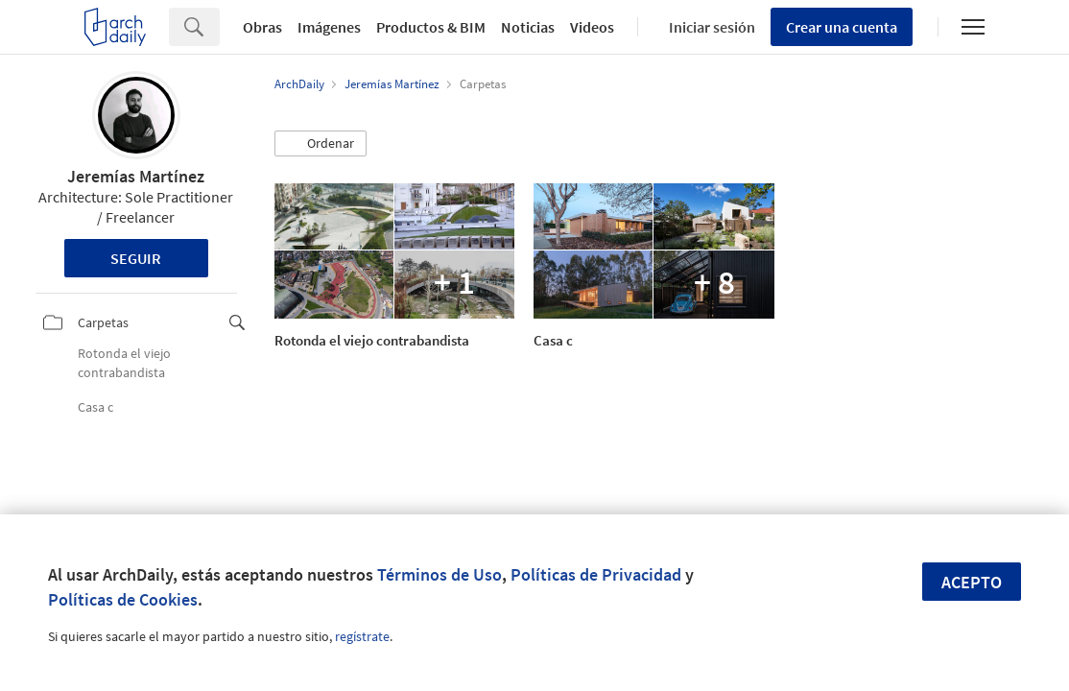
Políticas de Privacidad (596, 574)
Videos (592, 27)
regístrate (362, 636)
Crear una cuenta (841, 26)
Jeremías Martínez (135, 176)
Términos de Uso (439, 574)
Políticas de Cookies (123, 599)
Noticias (528, 27)
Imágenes (329, 27)
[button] (320, 144)
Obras (262, 27)
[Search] (219, 27)
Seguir (135, 258)
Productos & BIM (431, 27)
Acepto (971, 582)
